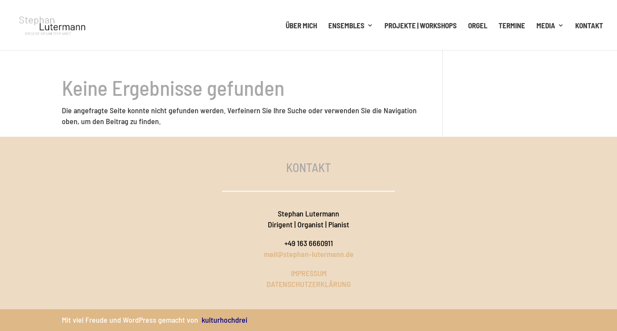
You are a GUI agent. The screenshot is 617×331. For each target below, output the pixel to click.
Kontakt (589, 26)
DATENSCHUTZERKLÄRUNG (308, 284)
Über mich (301, 26)
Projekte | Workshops (420, 26)
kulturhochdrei (224, 319)
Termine (512, 26)
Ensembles (346, 26)
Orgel (477, 26)
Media (545, 26)
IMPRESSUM (309, 273)
